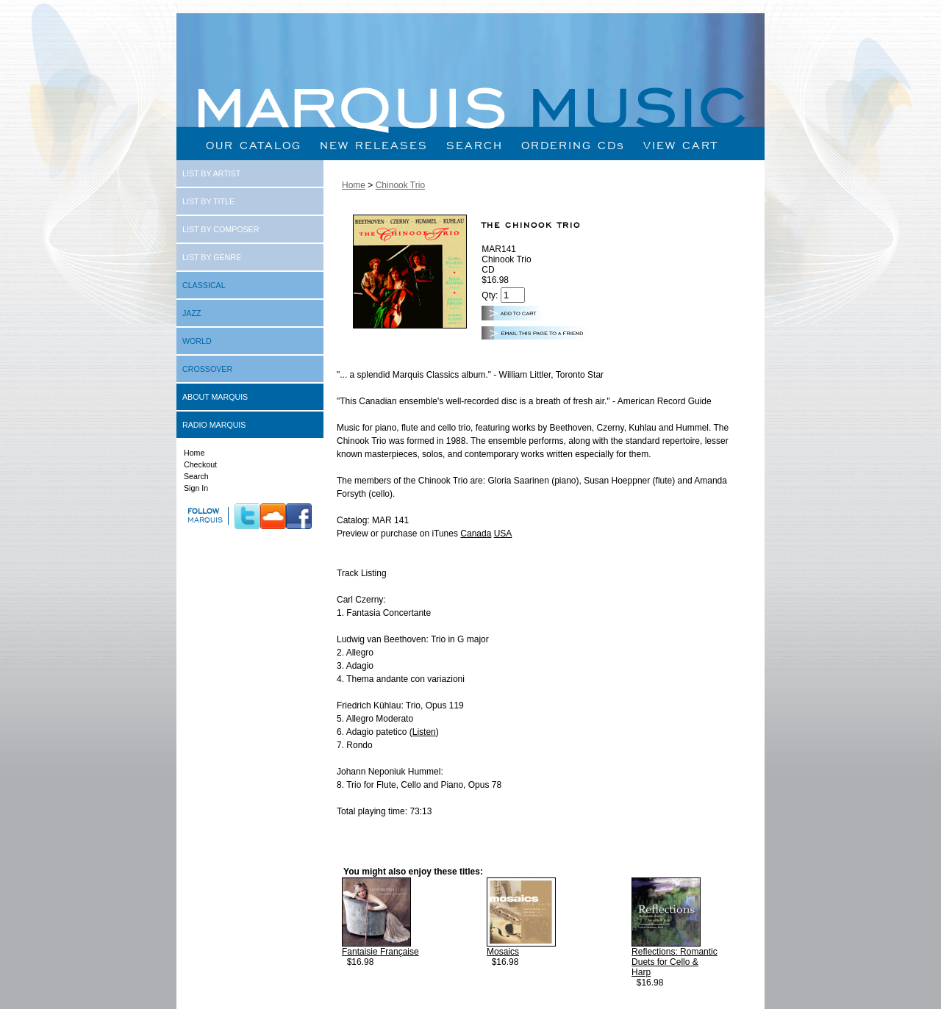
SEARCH (474, 145)
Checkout (200, 464)
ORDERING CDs (573, 145)
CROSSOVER (207, 369)
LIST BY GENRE (211, 257)
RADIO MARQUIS (214, 424)
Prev (366, 996)
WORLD (197, 341)
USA (503, 533)
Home (194, 452)
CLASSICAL (204, 285)
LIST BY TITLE (208, 201)
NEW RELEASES (374, 145)
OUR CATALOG (253, 145)
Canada (475, 533)
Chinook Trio (400, 185)
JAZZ (191, 313)
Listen (424, 732)
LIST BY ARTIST (211, 173)
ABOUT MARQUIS (215, 396)
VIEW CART (680, 145)
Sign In (196, 488)
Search (196, 476)
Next (749, 996)
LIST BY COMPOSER (220, 229)
